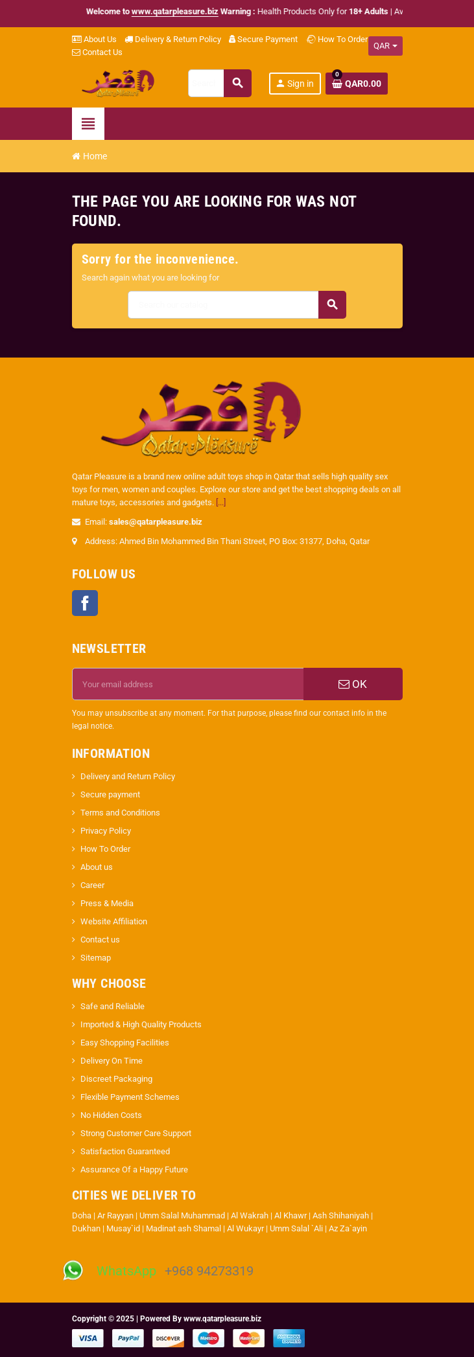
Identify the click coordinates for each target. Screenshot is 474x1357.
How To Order (336, 39)
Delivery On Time (111, 1061)
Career (92, 885)
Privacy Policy (105, 831)
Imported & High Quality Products (141, 1024)
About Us (94, 39)
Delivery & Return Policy (172, 39)
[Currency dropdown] (385, 46)
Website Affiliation (113, 921)
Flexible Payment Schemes (130, 1097)
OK (352, 684)
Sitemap (95, 958)
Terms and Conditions (120, 812)
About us (96, 867)
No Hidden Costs (111, 1115)
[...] (221, 502)
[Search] (219, 83)
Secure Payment (263, 39)
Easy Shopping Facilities (124, 1042)
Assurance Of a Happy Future (134, 1169)
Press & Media (107, 903)
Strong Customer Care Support (135, 1133)
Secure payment (110, 794)
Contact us (100, 939)
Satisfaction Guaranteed (125, 1151)
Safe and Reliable (112, 1006)
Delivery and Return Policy (127, 776)
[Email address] (188, 684)
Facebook (85, 603)
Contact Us (97, 52)
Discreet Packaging (116, 1079)
